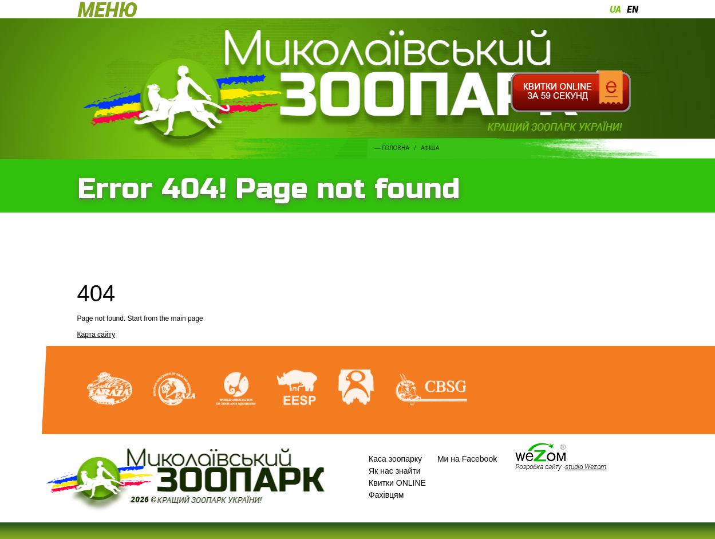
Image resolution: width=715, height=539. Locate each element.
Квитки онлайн (571, 92)
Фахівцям (386, 494)
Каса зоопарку (395, 458)
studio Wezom (585, 466)
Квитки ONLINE (397, 482)
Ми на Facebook (467, 458)
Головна (395, 148)
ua (615, 9)
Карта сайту (96, 335)
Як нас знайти (395, 470)
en (632, 9)
